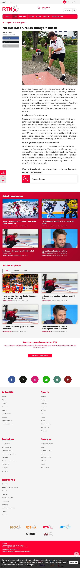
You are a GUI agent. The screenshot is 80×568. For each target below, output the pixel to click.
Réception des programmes (10, 487)
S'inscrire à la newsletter (40, 355)
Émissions (22, 16)
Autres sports (20, 23)
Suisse (4, 399)
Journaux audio (6, 413)
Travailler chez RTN (7, 497)
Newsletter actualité (7, 424)
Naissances (5, 457)
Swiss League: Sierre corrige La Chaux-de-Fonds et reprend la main (19, 297)
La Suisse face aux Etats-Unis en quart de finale (59, 297)
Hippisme (44, 417)
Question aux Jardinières (9, 460)
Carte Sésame (6, 491)
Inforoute (44, 460)
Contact (4, 511)
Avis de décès (45, 467)
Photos (31, 16)
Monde (4, 403)
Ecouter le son (33, 179)
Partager (7, 38)
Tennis (43, 420)
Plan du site (25, 547)
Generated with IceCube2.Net (22, 551)
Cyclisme (43, 410)
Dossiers (4, 417)
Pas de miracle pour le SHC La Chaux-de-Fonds (58, 222)
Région (4, 396)
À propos (4, 484)
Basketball (44, 403)
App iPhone (57, 379)
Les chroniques (6, 447)
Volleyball (43, 406)
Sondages (5, 467)
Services (46, 16)
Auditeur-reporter (69, 2)
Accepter (73, 562)
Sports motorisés (46, 424)
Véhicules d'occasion (47, 443)
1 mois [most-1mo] (25, 270)
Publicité (4, 494)
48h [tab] (7, 270)
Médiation (5, 504)
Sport (15, 16)
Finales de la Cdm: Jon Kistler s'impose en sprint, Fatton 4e (19, 222)
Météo (43, 454)
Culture (4, 410)
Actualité (7, 16)
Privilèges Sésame (46, 450)
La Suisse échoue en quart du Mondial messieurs (18, 252)
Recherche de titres (7, 450)
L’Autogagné (5, 464)
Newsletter (5, 515)
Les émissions (6, 443)
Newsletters (46, 379)
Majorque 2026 (57, 16)
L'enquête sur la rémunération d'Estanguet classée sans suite (54, 252)
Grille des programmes (8, 454)
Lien (6, 46)
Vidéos (38, 16)
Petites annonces (46, 457)
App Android (68, 379)
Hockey (43, 399)
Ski (42, 413)
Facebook (11, 379)
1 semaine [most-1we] (16, 270)
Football (43, 396)
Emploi (43, 464)
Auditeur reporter (7, 420)
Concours (5, 471)
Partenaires (5, 501)
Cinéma (43, 447)
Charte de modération (8, 508)
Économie (5, 406)
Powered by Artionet (7, 551)
